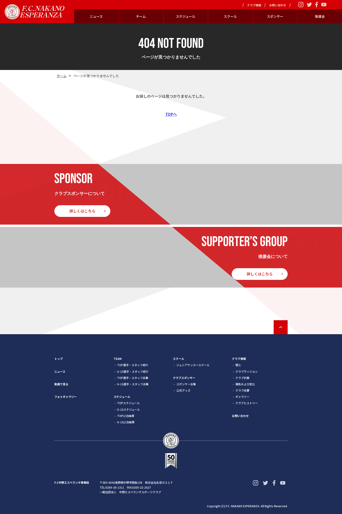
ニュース (96, 16)
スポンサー (275, 16)
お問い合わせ (277, 5)
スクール (230, 16)
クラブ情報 (254, 5)
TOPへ (171, 114)
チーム (141, 16)
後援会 (320, 16)
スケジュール (185, 16)
